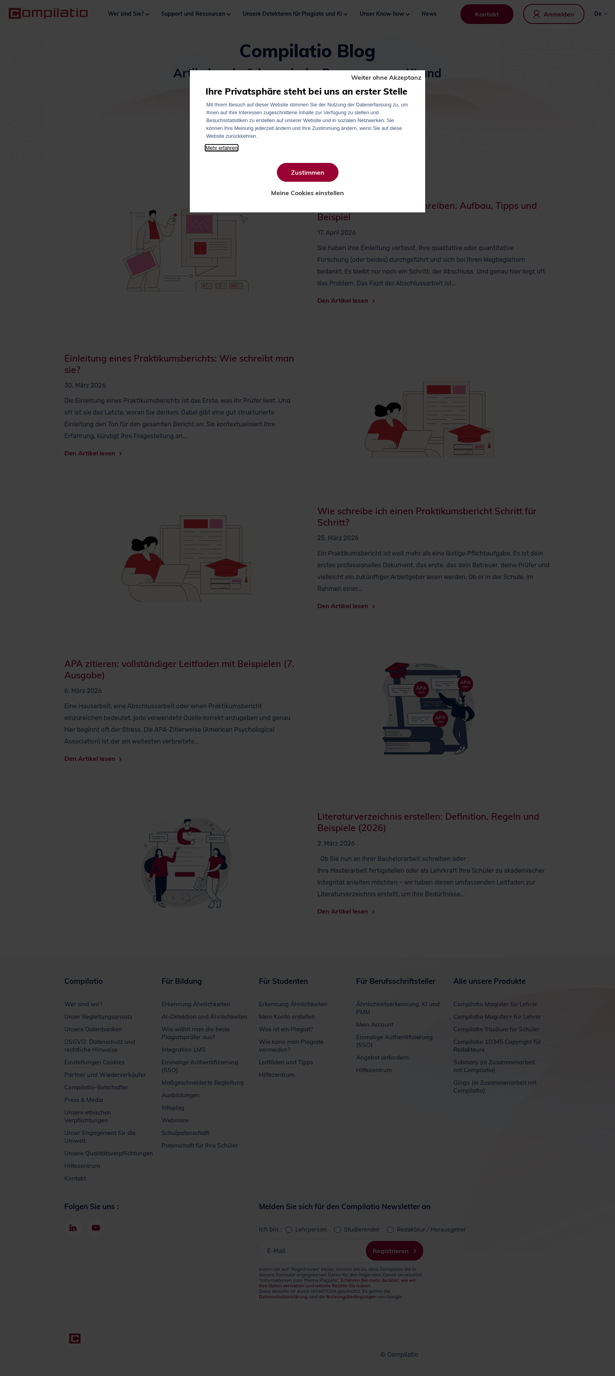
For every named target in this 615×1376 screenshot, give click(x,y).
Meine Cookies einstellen (307, 193)
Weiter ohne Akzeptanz (386, 77)
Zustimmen (307, 172)
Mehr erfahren (222, 148)
